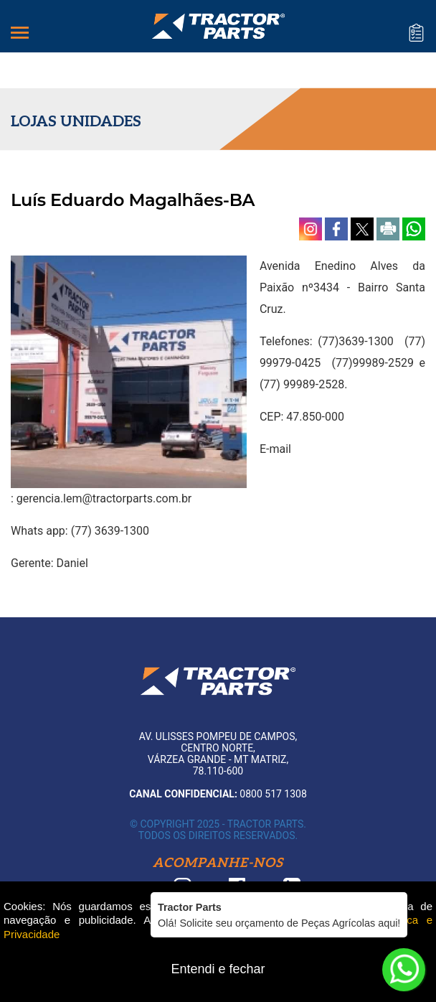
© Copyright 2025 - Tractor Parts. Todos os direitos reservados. (218, 829)
